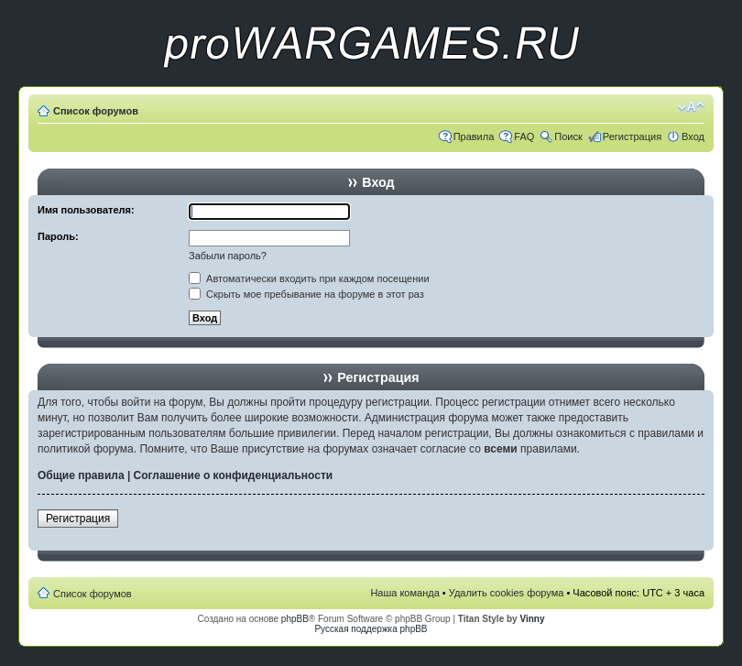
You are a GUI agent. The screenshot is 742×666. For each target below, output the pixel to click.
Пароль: (58, 236)
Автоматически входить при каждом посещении (309, 278)
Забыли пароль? (228, 255)
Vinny (531, 619)
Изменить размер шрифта (691, 107)
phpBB (295, 619)
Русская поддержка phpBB (370, 629)
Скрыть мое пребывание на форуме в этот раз (306, 294)
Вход (693, 136)
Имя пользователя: (86, 209)
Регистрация (632, 136)
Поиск (568, 136)
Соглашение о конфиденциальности (233, 475)
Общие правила (81, 475)
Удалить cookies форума (506, 592)
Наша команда (404, 592)
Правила (474, 136)
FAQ (524, 136)
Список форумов (95, 110)
